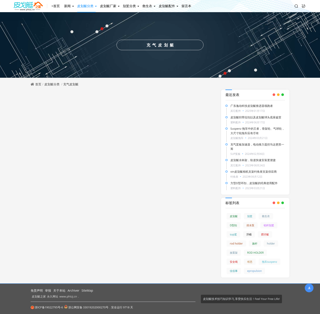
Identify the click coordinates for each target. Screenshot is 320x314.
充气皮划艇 (70, 84)
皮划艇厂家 (108, 6)
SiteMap (87, 290)
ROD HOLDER (255, 253)
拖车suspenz (269, 262)
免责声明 (37, 290)
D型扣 (233, 225)
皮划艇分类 (85, 6)
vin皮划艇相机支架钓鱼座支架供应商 (253, 172)
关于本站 (59, 290)
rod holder (236, 243)
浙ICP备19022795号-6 (47, 307)
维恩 (249, 262)
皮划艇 (234, 216)
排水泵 (250, 225)
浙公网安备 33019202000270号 (86, 307)
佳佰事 (234, 271)
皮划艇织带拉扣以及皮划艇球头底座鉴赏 (255, 117)
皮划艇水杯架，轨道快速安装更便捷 (253, 160)
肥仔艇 (265, 234)
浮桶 (249, 234)
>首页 (56, 6)
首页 (38, 84)
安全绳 (234, 262)
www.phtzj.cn (68, 296)
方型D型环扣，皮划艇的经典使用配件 (254, 183)
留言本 (186, 6)
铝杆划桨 (269, 225)
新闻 (67, 6)
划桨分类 (129, 6)
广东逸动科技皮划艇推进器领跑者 (251, 106)
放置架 (234, 253)
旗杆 (254, 243)
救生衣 (147, 6)
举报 (48, 290)
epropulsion (254, 271)
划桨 (249, 216)
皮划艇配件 (167, 6)
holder (271, 243)
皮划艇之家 (39, 296)
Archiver (73, 290)
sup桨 (233, 234)
